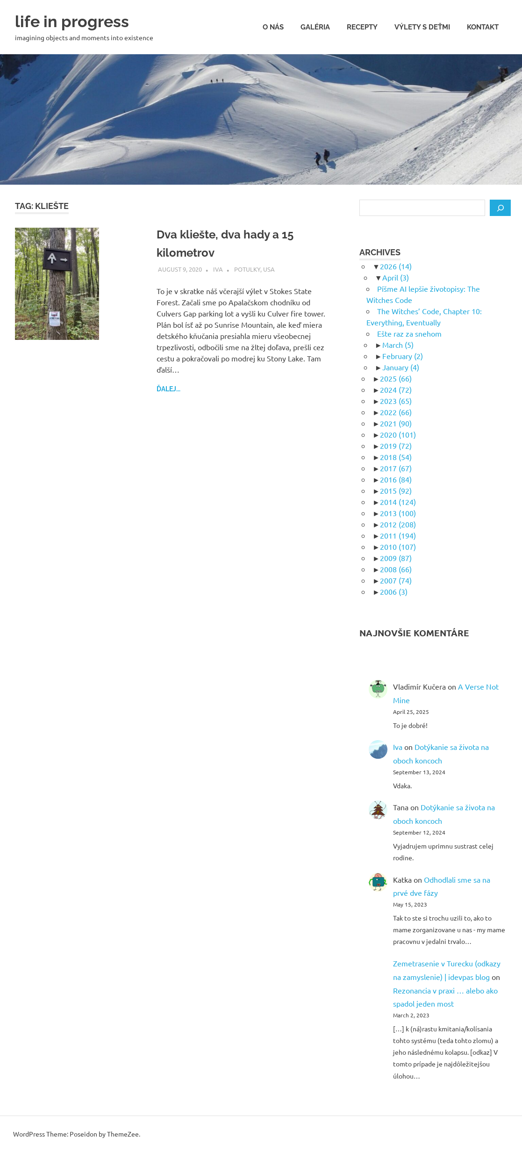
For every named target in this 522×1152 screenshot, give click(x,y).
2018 (396, 456)
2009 (396, 557)
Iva (218, 269)
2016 (396, 479)
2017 (396, 468)
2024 (396, 389)
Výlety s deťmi (422, 27)
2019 (396, 445)
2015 (396, 490)
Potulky (247, 269)
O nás (273, 27)
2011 (398, 535)
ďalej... (168, 389)
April (395, 277)
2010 (398, 546)
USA (269, 269)
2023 (396, 400)
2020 (398, 434)
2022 (396, 412)
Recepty (362, 27)
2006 (394, 591)
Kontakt (483, 27)
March (398, 344)
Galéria (315, 27)
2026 (396, 266)
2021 (396, 423)
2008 (396, 569)
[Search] (500, 208)
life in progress (78, 20)
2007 (396, 580)
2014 (398, 501)
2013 (398, 513)
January (400, 367)
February (402, 355)
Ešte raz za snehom (409, 333)
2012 (398, 524)
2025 (396, 378)
